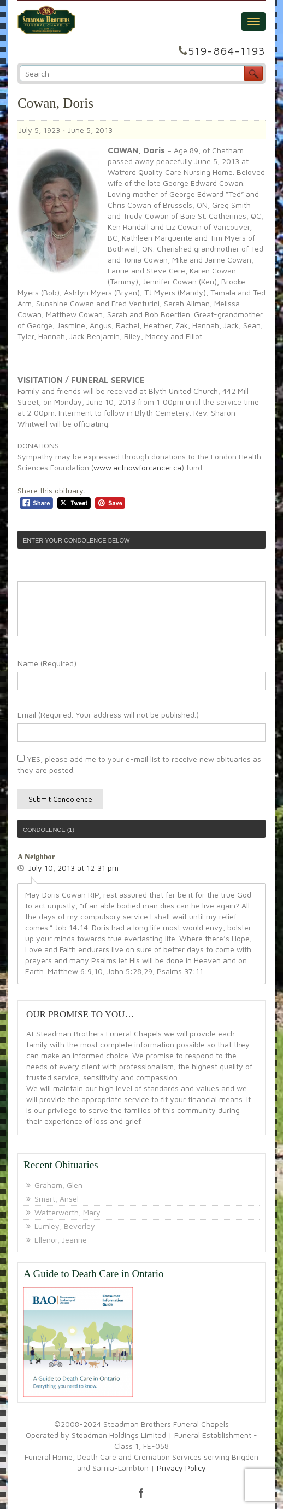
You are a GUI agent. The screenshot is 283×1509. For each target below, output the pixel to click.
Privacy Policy (181, 1467)
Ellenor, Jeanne (60, 1239)
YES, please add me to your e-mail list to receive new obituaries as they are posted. (139, 764)
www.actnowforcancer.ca (137, 467)
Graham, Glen (58, 1185)
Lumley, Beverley (64, 1226)
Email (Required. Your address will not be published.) (108, 714)
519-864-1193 (227, 50)
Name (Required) (46, 663)
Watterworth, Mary (67, 1212)
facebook (141, 1493)
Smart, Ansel (56, 1198)
